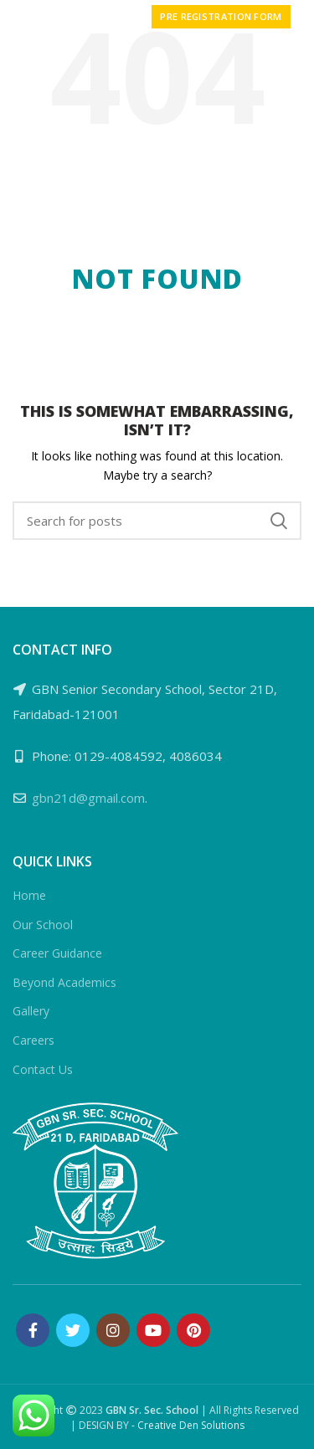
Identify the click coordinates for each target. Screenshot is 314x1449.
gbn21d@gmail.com (88, 797)
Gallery (31, 1011)
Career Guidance (57, 953)
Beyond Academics (64, 982)
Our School (43, 925)
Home (29, 895)
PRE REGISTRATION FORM (220, 16)
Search (279, 520)
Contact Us (43, 1069)
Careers (33, 1040)
